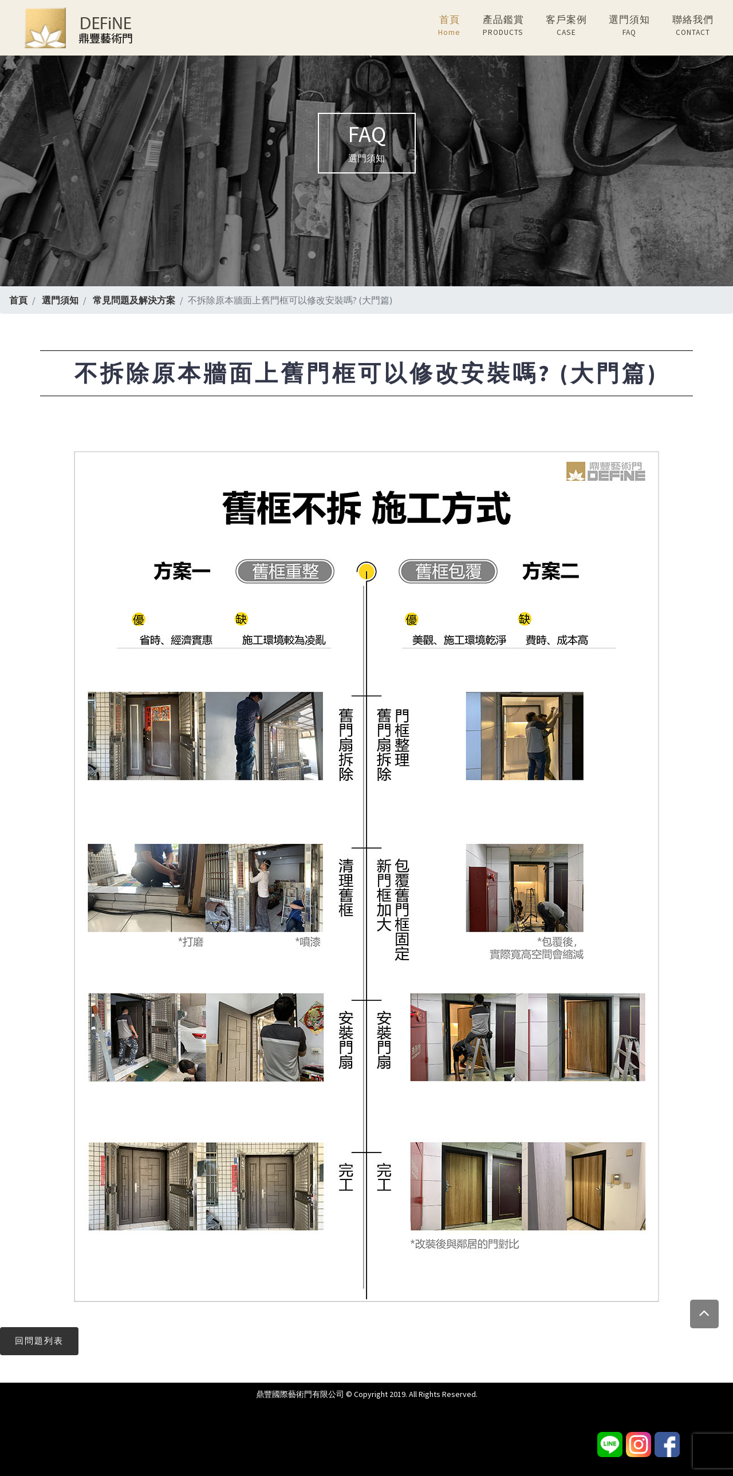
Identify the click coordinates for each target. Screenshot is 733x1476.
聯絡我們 (693, 26)
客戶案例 (566, 26)
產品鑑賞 (503, 26)
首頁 (449, 26)
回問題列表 (39, 1340)
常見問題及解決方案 (134, 300)
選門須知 (629, 26)
